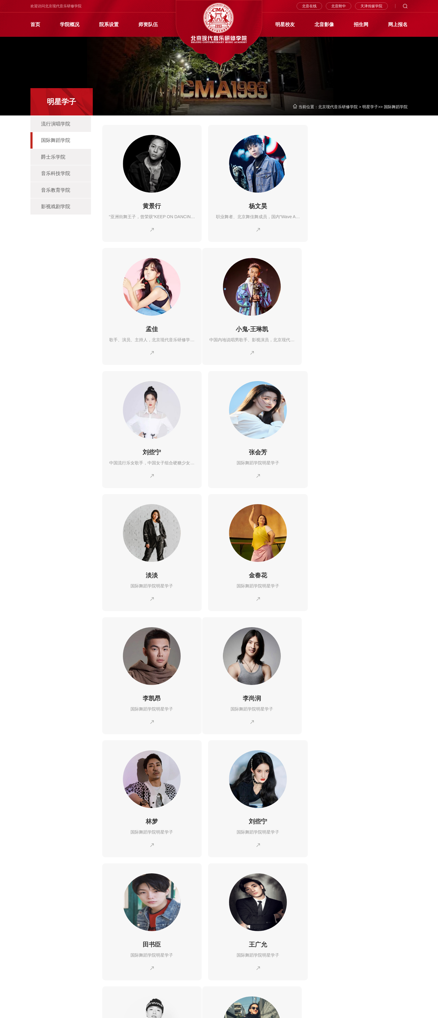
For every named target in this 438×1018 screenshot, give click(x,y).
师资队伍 (148, 24)
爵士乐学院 (53, 157)
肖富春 (151, 818)
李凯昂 (358, 451)
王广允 (255, 696)
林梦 (255, 573)
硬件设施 (64, 967)
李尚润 (151, 573)
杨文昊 (255, 206)
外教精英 (270, 949)
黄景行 (151, 206)
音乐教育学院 (55, 190)
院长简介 (64, 949)
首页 (35, 24)
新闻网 (198, 949)
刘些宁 (255, 328)
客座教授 (251, 958)
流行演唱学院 (55, 123)
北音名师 (251, 949)
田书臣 (151, 696)
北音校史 (38, 958)
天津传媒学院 (371, 6)
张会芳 (358, 328)
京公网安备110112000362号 (55, 1008)
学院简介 (38, 949)
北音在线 (309, 6)
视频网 (198, 958)
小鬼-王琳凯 (151, 328)
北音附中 (338, 6)
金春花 (255, 451)
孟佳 (359, 206)
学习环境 (38, 976)
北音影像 (324, 24)
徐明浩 (255, 818)
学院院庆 (64, 958)
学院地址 (64, 976)
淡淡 (151, 451)
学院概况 (69, 24)
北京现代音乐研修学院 (338, 107)
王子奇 (358, 696)
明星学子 (370, 107)
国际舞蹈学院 (396, 107)
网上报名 (398, 24)
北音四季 (38, 967)
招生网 (361, 24)
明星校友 (285, 24)
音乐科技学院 (55, 174)
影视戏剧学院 (55, 207)
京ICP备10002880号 (103, 1008)
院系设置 (109, 24)
